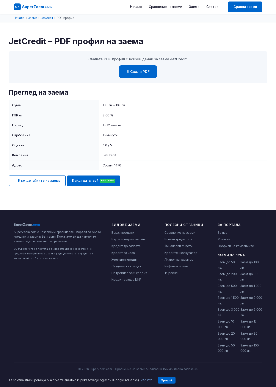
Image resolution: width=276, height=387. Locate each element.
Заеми (194, 7)
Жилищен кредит (124, 259)
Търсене (171, 273)
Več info (146, 380)
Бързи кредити (122, 232)
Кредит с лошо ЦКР (126, 279)
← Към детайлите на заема (37, 181)
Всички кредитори (178, 239)
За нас (222, 232)
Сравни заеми (245, 7)
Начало (136, 7)
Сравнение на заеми (165, 7)
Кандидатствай (93, 181)
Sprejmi (166, 380)
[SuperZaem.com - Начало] (33, 6)
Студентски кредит (126, 266)
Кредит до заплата (126, 246)
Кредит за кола (123, 253)
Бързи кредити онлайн (128, 239)
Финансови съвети (179, 246)
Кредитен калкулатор (181, 253)
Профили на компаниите (236, 246)
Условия (224, 239)
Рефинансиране (176, 266)
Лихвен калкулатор (179, 259)
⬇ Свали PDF (138, 71)
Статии (212, 7)
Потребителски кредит (129, 273)
